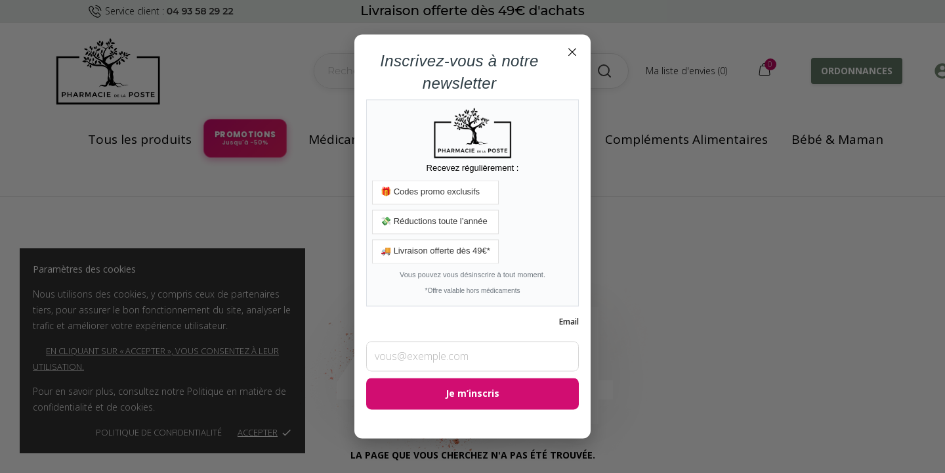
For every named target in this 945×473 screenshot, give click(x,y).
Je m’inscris (472, 394)
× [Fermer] (572, 51)
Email (569, 322)
